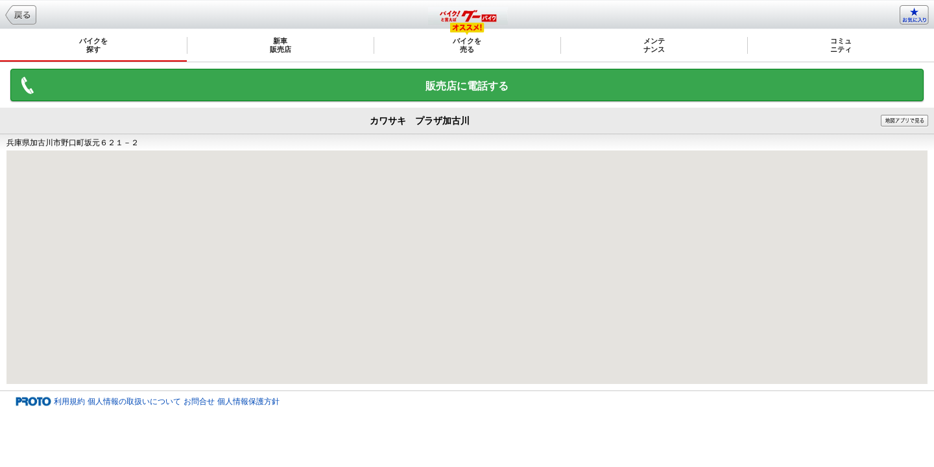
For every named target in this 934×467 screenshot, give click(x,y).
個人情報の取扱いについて (134, 401)
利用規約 (69, 401)
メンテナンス (654, 45)
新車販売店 (280, 45)
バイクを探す (93, 45)
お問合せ (199, 401)
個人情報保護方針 (248, 401)
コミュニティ (841, 45)
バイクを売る (467, 45)
